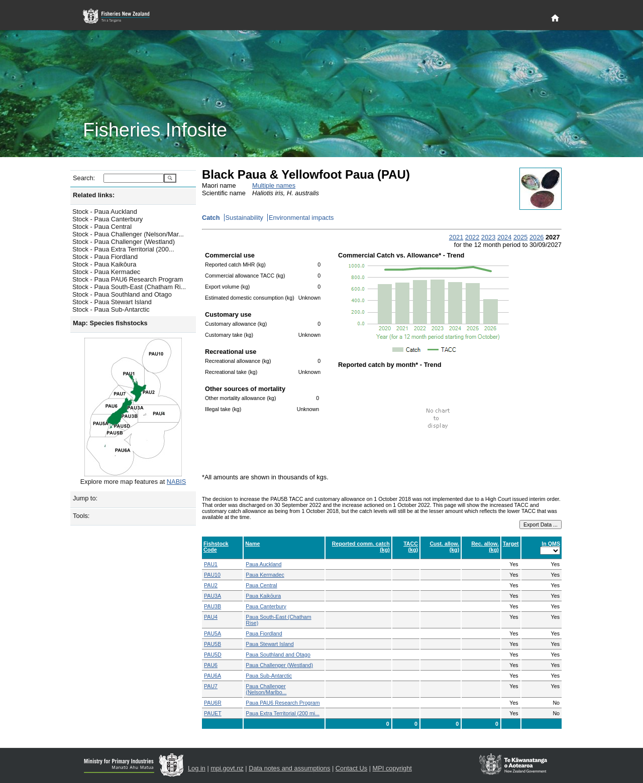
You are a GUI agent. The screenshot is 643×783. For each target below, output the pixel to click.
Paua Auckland (263, 564)
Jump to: (85, 498)
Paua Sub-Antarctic (269, 676)
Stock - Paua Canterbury (107, 219)
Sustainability (244, 217)
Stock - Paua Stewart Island (112, 302)
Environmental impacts (301, 217)
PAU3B (212, 606)
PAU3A (212, 596)
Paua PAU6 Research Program (282, 703)
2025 (520, 237)
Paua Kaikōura (263, 596)
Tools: (81, 515)
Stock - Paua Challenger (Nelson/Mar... (128, 234)
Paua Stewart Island (269, 644)
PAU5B (212, 644)
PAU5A (212, 633)
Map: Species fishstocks (110, 323)
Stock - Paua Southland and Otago (122, 294)
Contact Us (351, 768)
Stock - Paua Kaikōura (104, 264)
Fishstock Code (216, 547)
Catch (211, 217)
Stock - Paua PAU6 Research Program (127, 279)
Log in (196, 768)
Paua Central (261, 585)
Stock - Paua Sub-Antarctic (111, 309)
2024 (504, 237)
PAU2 (211, 585)
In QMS (551, 544)
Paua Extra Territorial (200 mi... (282, 713)
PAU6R (213, 703)
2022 (472, 237)
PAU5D (213, 654)
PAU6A (212, 676)
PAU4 (211, 617)
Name (252, 544)
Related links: (94, 195)
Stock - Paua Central (102, 226)
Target (511, 544)
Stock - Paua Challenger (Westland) (123, 241)
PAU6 (211, 665)
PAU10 (212, 575)
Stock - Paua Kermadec (106, 272)
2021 (456, 237)
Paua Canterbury (266, 606)
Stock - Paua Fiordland (105, 256)
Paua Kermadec (265, 575)
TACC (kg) (410, 547)
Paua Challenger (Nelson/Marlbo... (266, 689)
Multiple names (273, 185)
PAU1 (211, 564)
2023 (488, 237)
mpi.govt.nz (226, 768)
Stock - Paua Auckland (104, 211)
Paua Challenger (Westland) (279, 665)
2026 (536, 237)
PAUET (213, 713)
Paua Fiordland (264, 633)
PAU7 (211, 686)
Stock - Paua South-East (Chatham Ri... (129, 287)
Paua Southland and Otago (278, 654)
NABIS (176, 481)
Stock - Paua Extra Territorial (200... (123, 249)
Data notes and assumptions (289, 768)
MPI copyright (392, 768)
